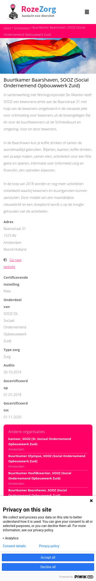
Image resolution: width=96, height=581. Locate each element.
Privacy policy (49, 546)
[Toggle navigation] (87, 12)
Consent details (14, 546)
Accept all (48, 557)
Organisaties (21, 27)
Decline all (48, 567)
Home (7, 27)
